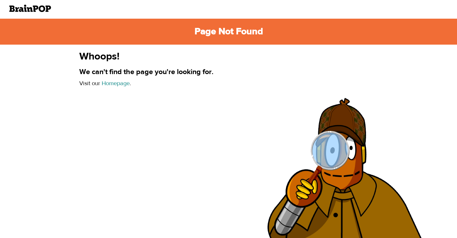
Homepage (116, 83)
